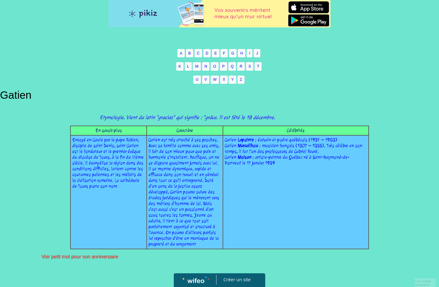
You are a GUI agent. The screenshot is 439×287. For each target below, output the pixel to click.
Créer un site (237, 279)
